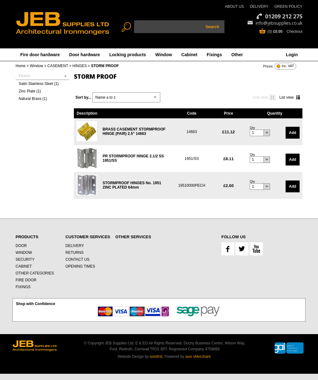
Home (21, 66)
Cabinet (189, 54)
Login (292, 54)
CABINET (24, 266)
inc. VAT (288, 66)
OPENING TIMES (80, 266)
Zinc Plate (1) (30, 91)
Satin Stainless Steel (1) (39, 83)
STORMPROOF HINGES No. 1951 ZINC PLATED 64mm (132, 185)
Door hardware (84, 54)
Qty (252, 128)
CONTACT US (77, 259)
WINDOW (24, 252)
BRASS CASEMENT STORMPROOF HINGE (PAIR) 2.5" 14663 (134, 131)
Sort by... (83, 97)
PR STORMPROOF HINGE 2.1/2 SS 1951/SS (133, 158)
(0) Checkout (284, 31)
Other (237, 54)
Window (163, 54)
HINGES (79, 66)
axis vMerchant (197, 356)
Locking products (127, 54)
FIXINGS (23, 287)
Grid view (260, 97)
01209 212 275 (283, 16)
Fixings (214, 54)
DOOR (21, 246)
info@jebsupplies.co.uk (279, 23)
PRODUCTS (27, 236)
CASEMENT (57, 66)
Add (292, 133)
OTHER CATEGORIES (35, 273)
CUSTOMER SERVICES (87, 236)
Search (212, 26)
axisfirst (156, 356)
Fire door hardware (40, 54)
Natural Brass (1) (33, 98)
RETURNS (74, 252)
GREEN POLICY (288, 6)
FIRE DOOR (26, 280)
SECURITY (25, 259)
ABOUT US (234, 6)
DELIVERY (259, 6)
